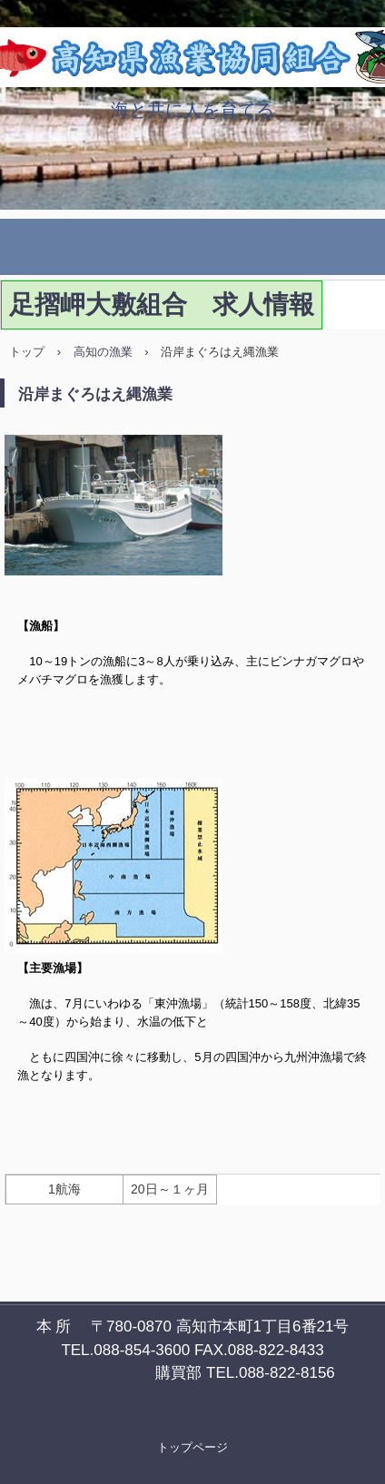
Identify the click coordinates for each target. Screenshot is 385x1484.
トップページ (192, 1447)
